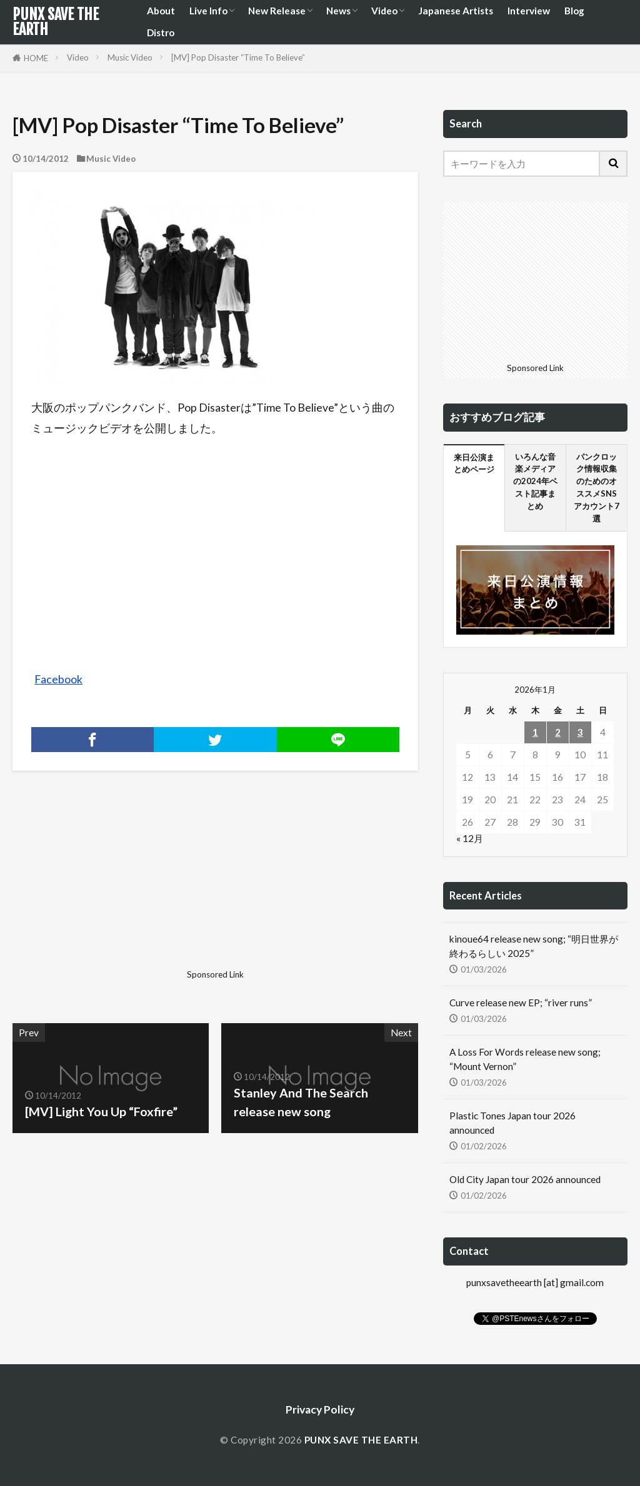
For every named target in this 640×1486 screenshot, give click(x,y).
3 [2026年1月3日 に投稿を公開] (580, 732)
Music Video (130, 57)
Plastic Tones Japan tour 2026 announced (512, 1123)
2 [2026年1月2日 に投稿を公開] (558, 732)
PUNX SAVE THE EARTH (55, 22)
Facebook (58, 679)
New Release (277, 10)
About (161, 10)
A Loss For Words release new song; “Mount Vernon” (525, 1059)
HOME (36, 58)
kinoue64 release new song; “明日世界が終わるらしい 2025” (533, 946)
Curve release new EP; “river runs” (520, 1002)
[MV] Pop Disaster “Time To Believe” (238, 57)
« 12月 (469, 838)
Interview (529, 10)
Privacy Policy (320, 1409)
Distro (160, 32)
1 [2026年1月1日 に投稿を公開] (535, 732)
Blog (574, 10)
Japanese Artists (455, 10)
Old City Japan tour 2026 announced (525, 1179)
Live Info (208, 10)
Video (384, 10)
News (338, 10)
